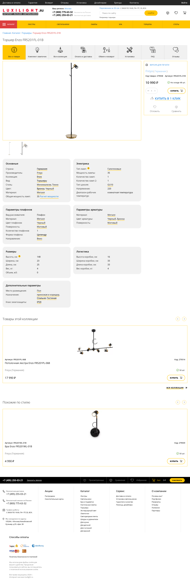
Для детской (85, 525)
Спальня (41, 298)
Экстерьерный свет (88, 510)
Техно (55, 184)
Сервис (120, 491)
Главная (7, 33)
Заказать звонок (34, 480)
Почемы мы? (157, 496)
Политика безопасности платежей (23, 557)
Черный (50, 188)
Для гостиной (86, 528)
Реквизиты (156, 502)
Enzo (39, 176)
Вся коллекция (177, 387)
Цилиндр (42, 234)
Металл (41, 192)
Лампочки (84, 513)
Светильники (85, 499)
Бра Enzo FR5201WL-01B (18, 446)
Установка (81, 2)
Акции (49, 491)
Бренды (118, 2)
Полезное (156, 507)
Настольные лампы (88, 505)
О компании (159, 491)
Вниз (39, 238)
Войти (184, 2)
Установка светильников (126, 499)
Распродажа (50, 496)
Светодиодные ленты (89, 516)
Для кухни (84, 522)
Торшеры (27, 33)
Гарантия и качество (124, 502)
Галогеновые (114, 168)
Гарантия (32, 2)
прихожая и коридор (48, 294)
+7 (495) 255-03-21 (71, 15)
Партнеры (156, 510)
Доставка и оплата (11, 2)
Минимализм (44, 184)
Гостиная (51, 298)
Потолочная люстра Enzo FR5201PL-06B (27, 363)
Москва (68, 9)
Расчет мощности (49, 196)
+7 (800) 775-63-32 (71, 12)
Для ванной (85, 531)
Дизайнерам (100, 2)
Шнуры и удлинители (89, 519)
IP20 (39, 302)
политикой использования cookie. (24, 569)
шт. (156, 480)
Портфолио (156, 499)
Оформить (177, 480)
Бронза (40, 188)
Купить (176, 91)
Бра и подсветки (87, 502)
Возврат (49, 2)
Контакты (134, 2)
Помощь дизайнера (124, 505)
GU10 (110, 184)
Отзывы (65, 2)
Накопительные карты (54, 499)
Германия (42, 168)
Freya (39, 172)
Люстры (83, 496)
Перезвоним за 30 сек (109, 8)
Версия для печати (159, 65)
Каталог (9, 24)
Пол (39, 290)
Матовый (42, 226)
